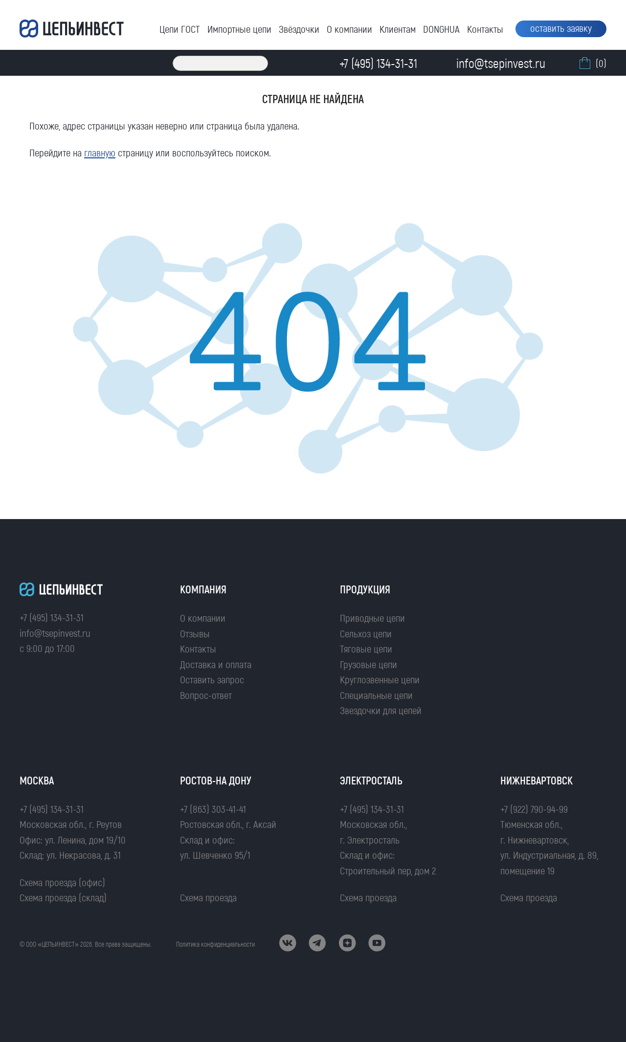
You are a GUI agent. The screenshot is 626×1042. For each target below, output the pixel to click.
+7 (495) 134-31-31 (52, 617)
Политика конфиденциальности (215, 944)
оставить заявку (561, 28)
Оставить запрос (212, 679)
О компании (349, 28)
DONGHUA (441, 28)
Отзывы (195, 633)
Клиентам (398, 28)
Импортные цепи (239, 28)
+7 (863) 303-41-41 (213, 809)
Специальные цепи (376, 695)
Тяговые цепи (366, 648)
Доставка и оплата (215, 664)
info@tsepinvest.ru (55, 633)
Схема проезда (208, 897)
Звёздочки (299, 28)
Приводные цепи (372, 617)
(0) (591, 63)
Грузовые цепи (368, 664)
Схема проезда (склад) (63, 897)
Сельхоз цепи (366, 633)
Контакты (485, 28)
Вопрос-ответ (206, 695)
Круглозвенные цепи (380, 679)
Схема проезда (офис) (62, 882)
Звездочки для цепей (381, 710)
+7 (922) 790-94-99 (534, 809)
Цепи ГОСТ (179, 28)
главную (99, 152)
